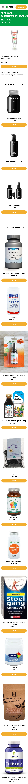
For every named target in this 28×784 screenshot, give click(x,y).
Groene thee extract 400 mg (14, 561)
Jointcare (14, 668)
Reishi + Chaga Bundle (14, 205)
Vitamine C (11, 23)
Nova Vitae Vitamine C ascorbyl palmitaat (14, 274)
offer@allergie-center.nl (6, 2)
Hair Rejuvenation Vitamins (14, 118)
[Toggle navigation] (3, 7)
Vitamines (5, 23)
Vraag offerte (21, 7)
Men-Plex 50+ (14, 518)
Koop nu (14, 66)
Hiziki (14, 474)
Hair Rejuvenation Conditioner (14, 162)
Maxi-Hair (14, 317)
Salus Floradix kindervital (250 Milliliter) (14, 421)
